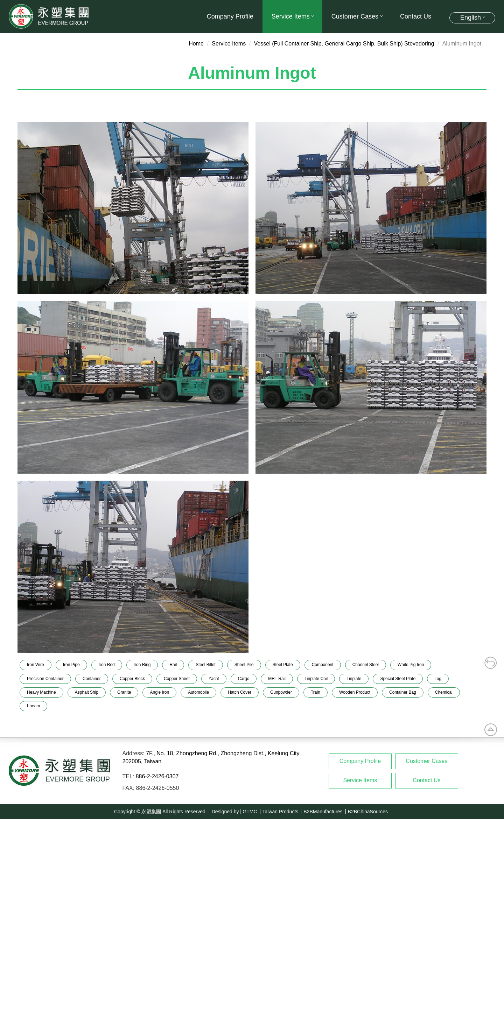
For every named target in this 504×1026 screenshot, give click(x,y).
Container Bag (402, 692)
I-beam (33, 705)
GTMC (250, 811)
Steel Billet (206, 664)
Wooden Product (354, 692)
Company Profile (230, 16)
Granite (124, 692)
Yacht (214, 678)
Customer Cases (356, 16)
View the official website (63, 895)
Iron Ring (142, 664)
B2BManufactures (322, 811)
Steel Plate (283, 664)
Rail (173, 664)
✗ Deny (9, 847)
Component (323, 664)
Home (196, 44)
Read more (16, 895)
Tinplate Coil (316, 678)
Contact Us (415, 16)
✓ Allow (9, 839)
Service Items (292, 16)
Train (315, 692)
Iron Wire (35, 664)
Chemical (444, 692)
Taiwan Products (280, 811)
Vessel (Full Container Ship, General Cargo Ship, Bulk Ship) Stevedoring (344, 44)
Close (7, 823)
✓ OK (201, 1022)
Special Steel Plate (397, 678)
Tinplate (353, 678)
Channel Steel (365, 664)
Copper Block (132, 678)
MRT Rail (277, 678)
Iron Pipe (71, 664)
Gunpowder (281, 692)
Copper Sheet (177, 678)
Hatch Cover (239, 692)
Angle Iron (159, 692)
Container (92, 678)
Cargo (244, 678)
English (470, 17)
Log (437, 678)
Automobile (198, 692)
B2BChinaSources (368, 811)
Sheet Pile (244, 664)
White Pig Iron (411, 664)
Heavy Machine (41, 692)
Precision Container (45, 678)
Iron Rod (107, 664)
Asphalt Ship (86, 692)
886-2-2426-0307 (157, 776)
